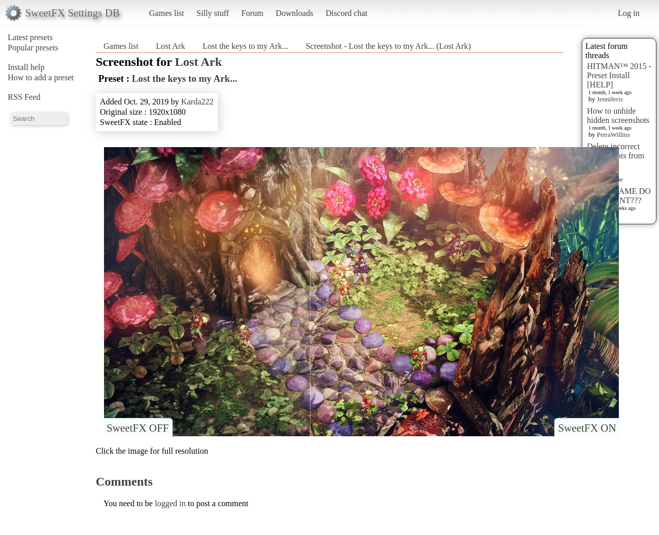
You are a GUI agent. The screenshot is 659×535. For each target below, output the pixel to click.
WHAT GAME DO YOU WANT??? (619, 196)
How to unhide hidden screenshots (618, 115)
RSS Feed (24, 97)
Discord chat (346, 13)
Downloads (294, 13)
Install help (26, 67)
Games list (166, 13)
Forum (252, 13)
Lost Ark (170, 46)
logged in (170, 503)
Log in (628, 13)
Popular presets (33, 47)
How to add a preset (41, 77)
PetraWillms (613, 134)
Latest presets (30, 37)
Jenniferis (610, 99)
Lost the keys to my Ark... (245, 46)
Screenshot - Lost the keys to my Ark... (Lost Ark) (388, 46)
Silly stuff (213, 13)
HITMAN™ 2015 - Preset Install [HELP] (619, 75)
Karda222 (197, 101)
